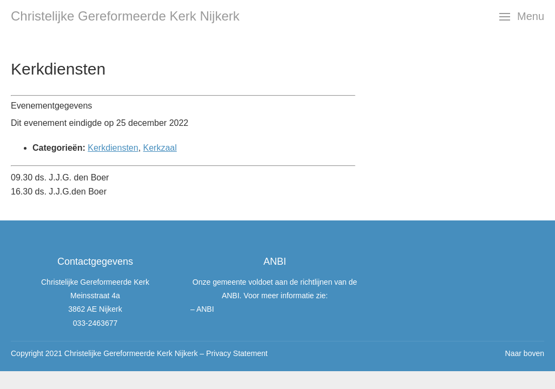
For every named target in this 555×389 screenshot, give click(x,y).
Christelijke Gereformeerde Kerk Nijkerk (125, 16)
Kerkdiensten (113, 147)
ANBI (205, 309)
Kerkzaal (160, 147)
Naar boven (524, 353)
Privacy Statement (237, 353)
